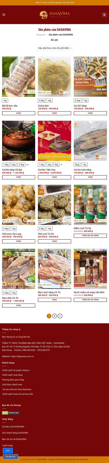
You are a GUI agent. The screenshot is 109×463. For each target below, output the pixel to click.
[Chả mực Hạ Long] (18, 205)
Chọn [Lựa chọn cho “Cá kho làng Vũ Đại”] (18, 177)
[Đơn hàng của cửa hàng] (54, 48)
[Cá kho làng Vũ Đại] (18, 141)
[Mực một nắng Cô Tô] (54, 269)
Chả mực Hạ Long (11, 233)
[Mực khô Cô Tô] (18, 269)
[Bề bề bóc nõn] (18, 77)
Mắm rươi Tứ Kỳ (82, 228)
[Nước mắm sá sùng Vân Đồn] (90, 269)
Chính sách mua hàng (12, 375)
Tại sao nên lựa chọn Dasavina (16, 389)
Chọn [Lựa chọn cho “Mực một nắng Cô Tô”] (54, 300)
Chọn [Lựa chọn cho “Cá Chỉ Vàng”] (90, 113)
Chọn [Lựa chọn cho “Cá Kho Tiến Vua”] (54, 177)
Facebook (10, 456)
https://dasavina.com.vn (22, 356)
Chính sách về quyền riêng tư (15, 370)
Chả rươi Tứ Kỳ (46, 233)
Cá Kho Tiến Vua (46, 169)
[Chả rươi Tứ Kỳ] (54, 205)
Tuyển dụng (7, 445)
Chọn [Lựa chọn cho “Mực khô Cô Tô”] (18, 305)
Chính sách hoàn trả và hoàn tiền (17, 394)
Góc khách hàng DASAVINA (15, 433)
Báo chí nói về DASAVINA (14, 439)
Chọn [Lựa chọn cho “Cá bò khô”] (54, 113)
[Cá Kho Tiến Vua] (54, 141)
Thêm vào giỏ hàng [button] (90, 236)
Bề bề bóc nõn (9, 105)
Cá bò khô (43, 105)
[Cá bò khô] (54, 77)
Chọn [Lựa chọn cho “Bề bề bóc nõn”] (18, 113)
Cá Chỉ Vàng (80, 105)
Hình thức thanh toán (12, 384)
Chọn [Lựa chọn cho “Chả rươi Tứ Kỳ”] (54, 241)
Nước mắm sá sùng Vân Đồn (89, 292)
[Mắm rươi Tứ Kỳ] (90, 205)
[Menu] (3, 14)
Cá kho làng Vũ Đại (12, 169)
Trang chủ (40, 34)
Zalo (8, 450)
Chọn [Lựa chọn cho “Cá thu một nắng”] (90, 177)
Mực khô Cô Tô (10, 298)
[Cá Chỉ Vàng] (90, 77)
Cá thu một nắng (82, 169)
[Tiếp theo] (59, 316)
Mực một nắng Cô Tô (49, 292)
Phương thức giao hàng (13, 379)
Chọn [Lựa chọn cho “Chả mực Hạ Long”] (18, 241)
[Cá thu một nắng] (90, 141)
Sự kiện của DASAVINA (13, 426)
